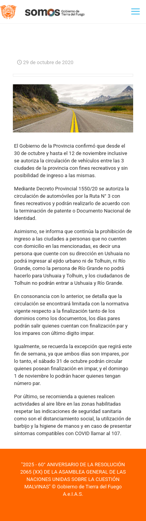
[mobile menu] (135, 11)
